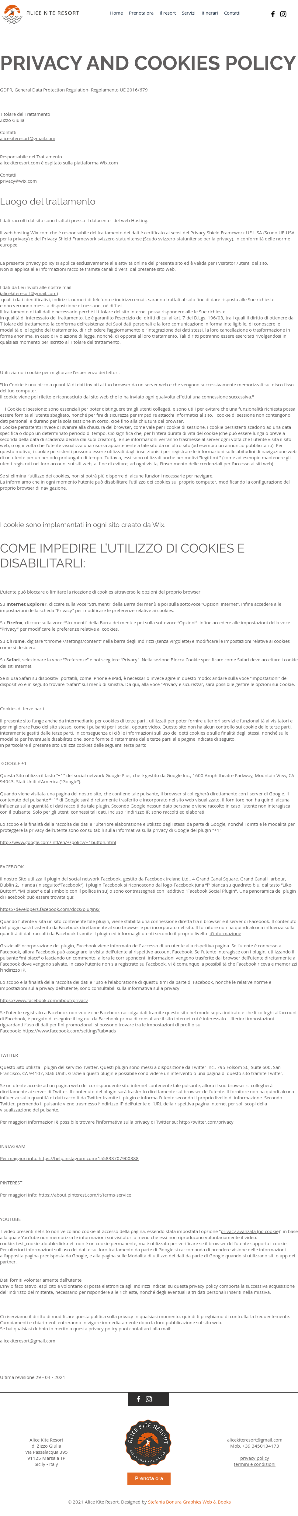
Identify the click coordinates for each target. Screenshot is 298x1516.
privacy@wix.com (18, 181)
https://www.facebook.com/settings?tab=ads (69, 1031)
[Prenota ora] (149, 1479)
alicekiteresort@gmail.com (27, 138)
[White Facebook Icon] (138, 1399)
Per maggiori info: (19, 1158)
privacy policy (254, 1458)
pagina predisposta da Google (56, 1255)
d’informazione (225, 933)
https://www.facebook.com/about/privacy (44, 1000)
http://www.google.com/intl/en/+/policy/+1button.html (58, 842)
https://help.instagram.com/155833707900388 (89, 1158)
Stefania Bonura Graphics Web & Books (189, 1502)
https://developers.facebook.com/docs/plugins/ (50, 909)
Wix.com (109, 163)
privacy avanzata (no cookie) (250, 1231)
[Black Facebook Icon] (273, 14)
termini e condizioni (254, 1464)
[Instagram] (283, 14)
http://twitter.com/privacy (206, 1122)
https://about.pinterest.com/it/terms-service (85, 1195)
